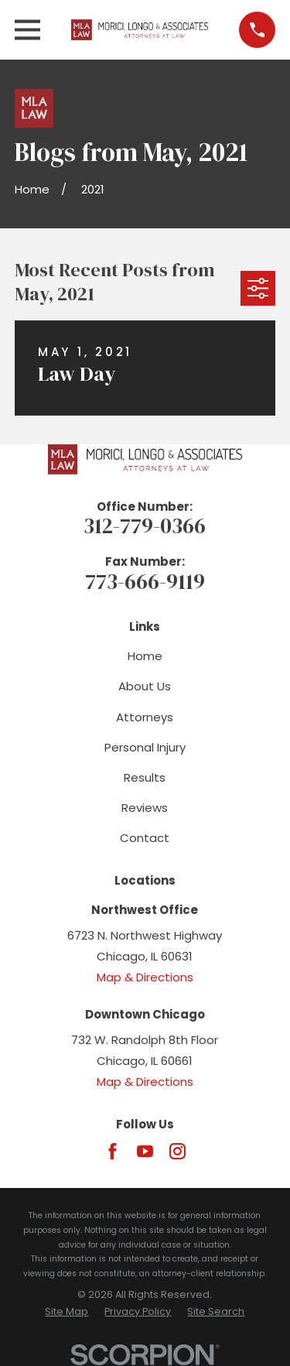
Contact (144, 838)
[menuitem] (66, 1312)
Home (145, 656)
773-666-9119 (145, 581)
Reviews (144, 807)
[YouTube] (145, 1151)
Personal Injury (145, 747)
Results (144, 777)
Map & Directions (145, 977)
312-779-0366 (145, 526)
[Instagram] (177, 1151)
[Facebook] (112, 1151)
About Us (144, 686)
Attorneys (144, 717)
